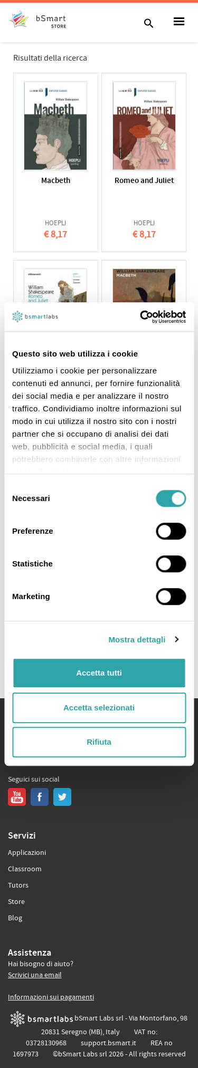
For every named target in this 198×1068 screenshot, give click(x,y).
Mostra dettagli (136, 639)
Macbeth (55, 181)
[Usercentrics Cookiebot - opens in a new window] (141, 317)
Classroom (25, 869)
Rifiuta (99, 741)
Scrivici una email (35, 975)
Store (16, 902)
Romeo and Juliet (144, 181)
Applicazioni (27, 853)
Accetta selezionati (99, 707)
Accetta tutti (99, 672)
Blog (15, 918)
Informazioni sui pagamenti (51, 997)
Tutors (18, 885)
